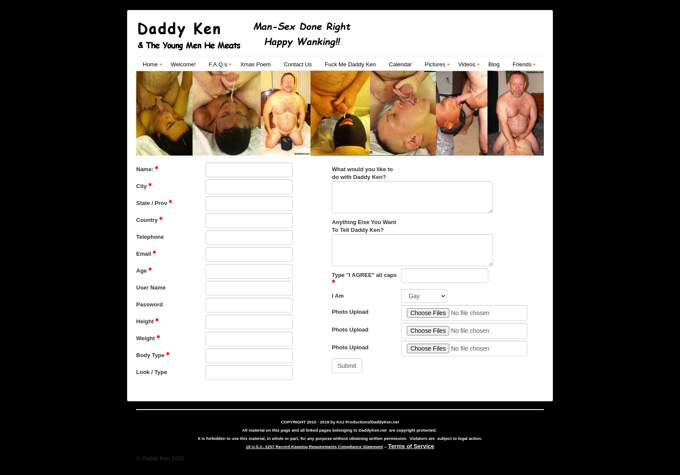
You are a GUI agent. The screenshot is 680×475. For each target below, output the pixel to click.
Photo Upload (350, 312)
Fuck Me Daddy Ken (350, 64)
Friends (522, 64)
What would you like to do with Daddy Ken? (362, 173)
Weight (148, 338)
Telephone (150, 237)
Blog (494, 64)
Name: (147, 169)
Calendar (400, 64)
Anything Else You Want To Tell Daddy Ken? (364, 226)
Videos (467, 64)
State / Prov (154, 202)
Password (149, 304)
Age (144, 270)
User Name (151, 287)
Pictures (435, 64)
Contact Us (298, 64)
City (144, 185)
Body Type (153, 354)
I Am (338, 296)
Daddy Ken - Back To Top (512, 458)
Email (146, 253)
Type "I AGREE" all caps (364, 277)
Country (149, 219)
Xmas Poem (255, 64)
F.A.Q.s (218, 64)
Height (147, 321)
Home (150, 64)
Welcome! (183, 64)
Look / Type (151, 372)
